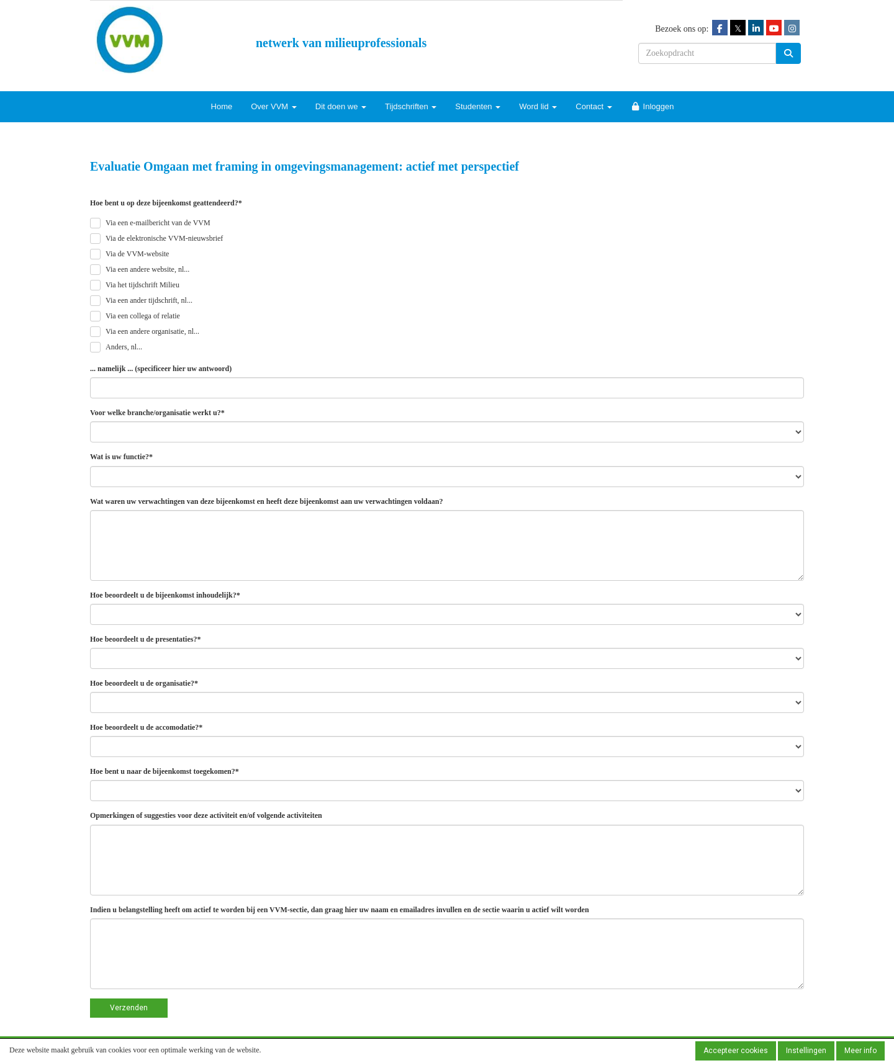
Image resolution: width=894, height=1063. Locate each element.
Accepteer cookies (735, 1050)
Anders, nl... (124, 347)
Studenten (477, 106)
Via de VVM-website (137, 253)
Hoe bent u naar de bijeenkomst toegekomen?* (164, 771)
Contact (594, 106)
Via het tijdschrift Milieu (142, 284)
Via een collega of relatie (143, 316)
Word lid (538, 106)
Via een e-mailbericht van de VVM (158, 222)
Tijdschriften (410, 106)
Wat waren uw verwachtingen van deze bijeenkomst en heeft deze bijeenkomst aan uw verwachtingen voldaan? (266, 501)
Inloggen (652, 106)
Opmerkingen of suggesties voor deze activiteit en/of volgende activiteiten (206, 815)
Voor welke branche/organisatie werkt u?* (157, 412)
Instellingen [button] (806, 1050)
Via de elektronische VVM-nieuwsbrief (164, 238)
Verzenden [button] (129, 1007)
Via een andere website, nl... (147, 269)
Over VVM (274, 106)
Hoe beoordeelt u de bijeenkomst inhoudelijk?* (165, 595)
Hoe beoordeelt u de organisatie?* (144, 683)
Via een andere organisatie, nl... (152, 331)
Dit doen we (340, 106)
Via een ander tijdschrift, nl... (149, 300)
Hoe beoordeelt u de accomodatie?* (146, 727)
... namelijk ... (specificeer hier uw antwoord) (161, 368)
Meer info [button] (860, 1050)
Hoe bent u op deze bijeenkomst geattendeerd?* (166, 203)
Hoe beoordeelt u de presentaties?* (145, 639)
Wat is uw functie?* (121, 456)
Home (222, 106)
